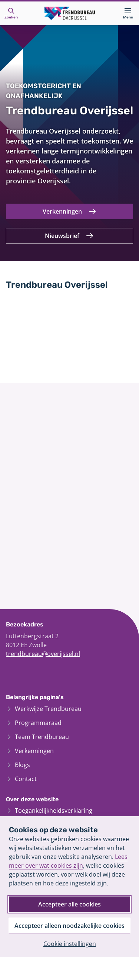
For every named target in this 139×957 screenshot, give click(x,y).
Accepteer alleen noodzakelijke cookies (69, 926)
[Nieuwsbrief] (69, 235)
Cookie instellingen (69, 944)
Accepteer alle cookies (69, 904)
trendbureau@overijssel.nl (43, 654)
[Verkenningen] (69, 211)
